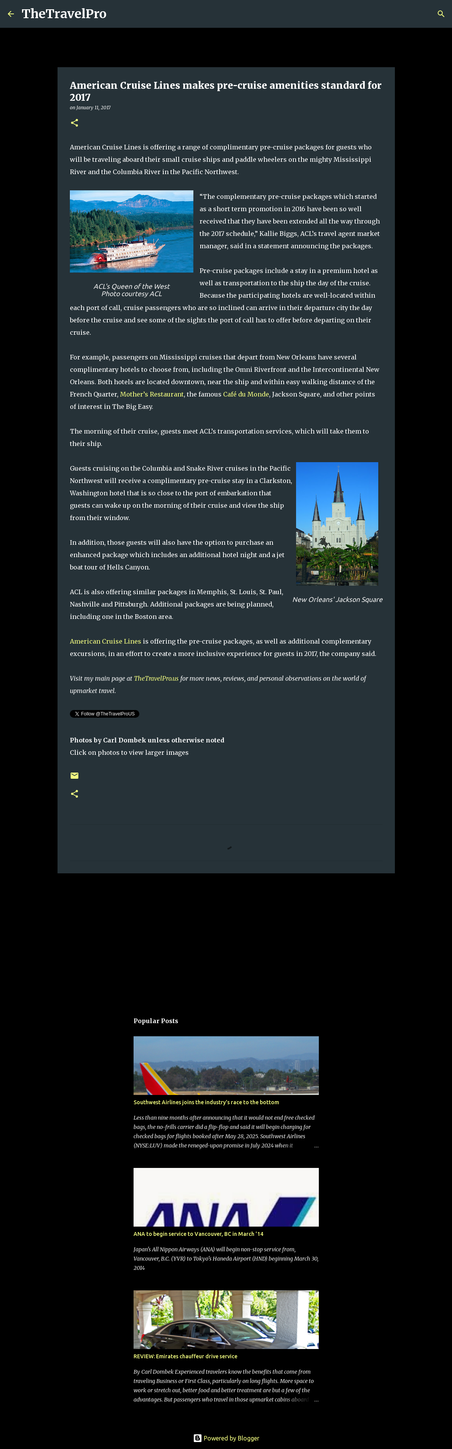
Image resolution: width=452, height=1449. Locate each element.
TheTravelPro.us (156, 678)
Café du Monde (246, 394)
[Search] (117, 14)
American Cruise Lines (105, 641)
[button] (74, 123)
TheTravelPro (64, 14)
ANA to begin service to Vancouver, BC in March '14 (198, 1234)
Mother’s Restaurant (152, 394)
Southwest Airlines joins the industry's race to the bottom (206, 1102)
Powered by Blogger (226, 1438)
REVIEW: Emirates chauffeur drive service (185, 1356)
